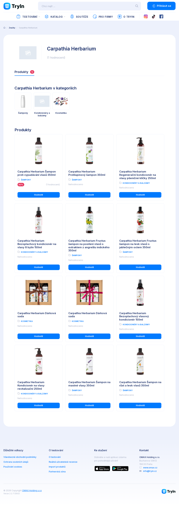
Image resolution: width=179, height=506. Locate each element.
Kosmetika (27, 321)
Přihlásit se (161, 6)
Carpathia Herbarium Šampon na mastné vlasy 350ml (89, 383)
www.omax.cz (150, 467)
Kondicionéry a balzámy (136, 183)
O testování (55, 457)
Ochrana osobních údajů (15, 462)
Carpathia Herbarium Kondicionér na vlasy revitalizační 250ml (30, 385)
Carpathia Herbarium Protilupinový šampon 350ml (86, 173)
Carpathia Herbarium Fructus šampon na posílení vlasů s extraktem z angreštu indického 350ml (89, 245)
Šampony (26, 180)
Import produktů (57, 466)
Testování (26, 17)
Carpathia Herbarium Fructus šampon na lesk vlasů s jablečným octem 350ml (137, 244)
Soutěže (79, 17)
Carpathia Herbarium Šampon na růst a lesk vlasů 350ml (140, 383)
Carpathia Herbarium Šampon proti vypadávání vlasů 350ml (36, 173)
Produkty (24, 72)
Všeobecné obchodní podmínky (19, 457)
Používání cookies (12, 466)
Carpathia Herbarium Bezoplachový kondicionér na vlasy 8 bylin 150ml (36, 244)
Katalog (53, 17)
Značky (12, 28)
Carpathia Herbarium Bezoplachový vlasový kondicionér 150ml (134, 316)
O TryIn (126, 17)
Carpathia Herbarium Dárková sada (36, 315)
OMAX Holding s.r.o (32, 490)
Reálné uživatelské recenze (63, 462)
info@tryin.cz (150, 471)
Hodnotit (38, 194)
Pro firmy (103, 17)
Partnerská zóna (57, 471)
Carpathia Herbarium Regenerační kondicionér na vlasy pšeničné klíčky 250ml (137, 175)
